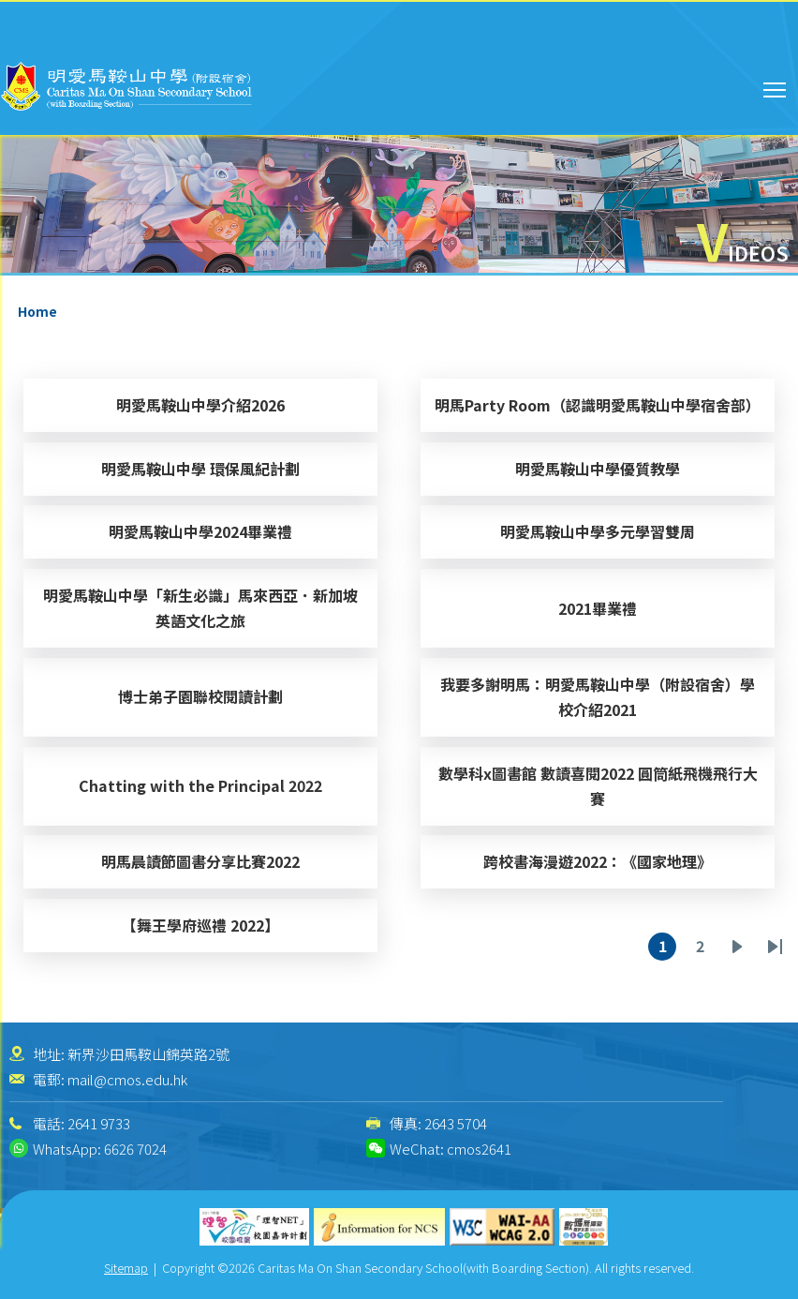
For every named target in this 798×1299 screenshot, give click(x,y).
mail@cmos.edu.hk (127, 1079)
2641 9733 (98, 1123)
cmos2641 (479, 1148)
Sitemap (126, 1268)
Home (37, 311)
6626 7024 (135, 1148)
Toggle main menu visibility (776, 87)
